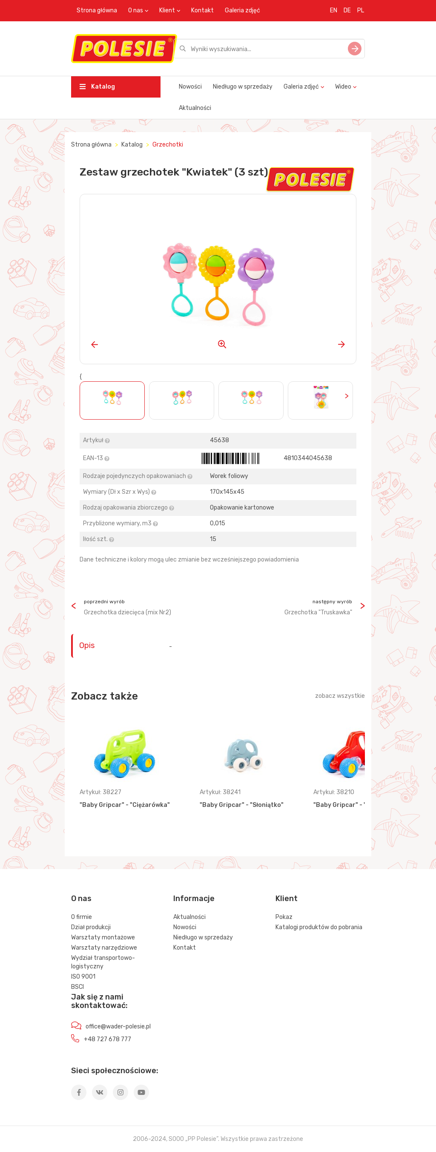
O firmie (81, 917)
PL (360, 10)
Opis (87, 645)
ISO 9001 (83, 976)
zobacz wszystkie (340, 696)
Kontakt (202, 10)
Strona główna (97, 10)
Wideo (343, 86)
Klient (167, 10)
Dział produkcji (91, 927)
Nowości (190, 86)
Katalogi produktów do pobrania (318, 927)
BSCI (77, 987)
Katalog (97, 86)
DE (347, 10)
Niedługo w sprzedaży (242, 86)
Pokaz (284, 917)
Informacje (194, 898)
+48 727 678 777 (107, 1039)
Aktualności (195, 108)
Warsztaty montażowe (103, 937)
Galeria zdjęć (242, 10)
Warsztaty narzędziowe (104, 947)
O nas (135, 10)
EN (333, 10)
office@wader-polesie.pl (118, 1026)
